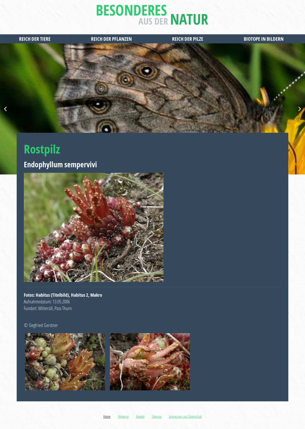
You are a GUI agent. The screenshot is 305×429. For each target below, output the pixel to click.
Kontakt (140, 416)
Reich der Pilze (189, 39)
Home (107, 416)
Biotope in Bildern (265, 39)
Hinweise (123, 416)
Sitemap (157, 416)
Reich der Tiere (36, 39)
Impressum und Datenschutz (185, 416)
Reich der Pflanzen (112, 39)
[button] (5, 109)
